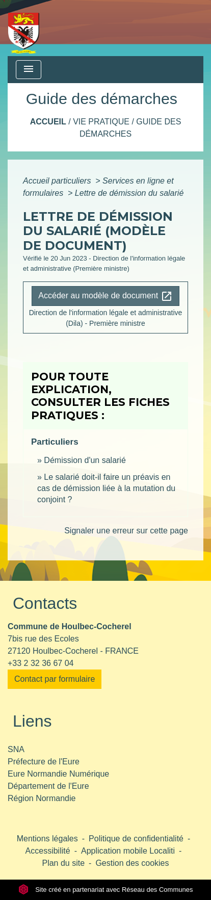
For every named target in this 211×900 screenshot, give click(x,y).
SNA (16, 749)
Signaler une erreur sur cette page (126, 530)
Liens (32, 721)
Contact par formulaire (54, 679)
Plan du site (63, 863)
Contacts (45, 603)
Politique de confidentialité (136, 838)
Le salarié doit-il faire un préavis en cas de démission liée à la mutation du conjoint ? (106, 488)
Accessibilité (47, 850)
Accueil (48, 121)
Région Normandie (41, 798)
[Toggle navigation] (28, 69)
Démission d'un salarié (84, 460)
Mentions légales (47, 838)
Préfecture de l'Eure (44, 761)
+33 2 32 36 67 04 (40, 663)
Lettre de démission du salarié (129, 193)
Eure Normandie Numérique (58, 773)
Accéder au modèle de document (105, 296)
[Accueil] (23, 28)
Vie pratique (101, 121)
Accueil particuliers (58, 180)
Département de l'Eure (48, 786)
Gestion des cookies (132, 863)
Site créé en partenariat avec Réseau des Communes (105, 889)
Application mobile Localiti (128, 850)
